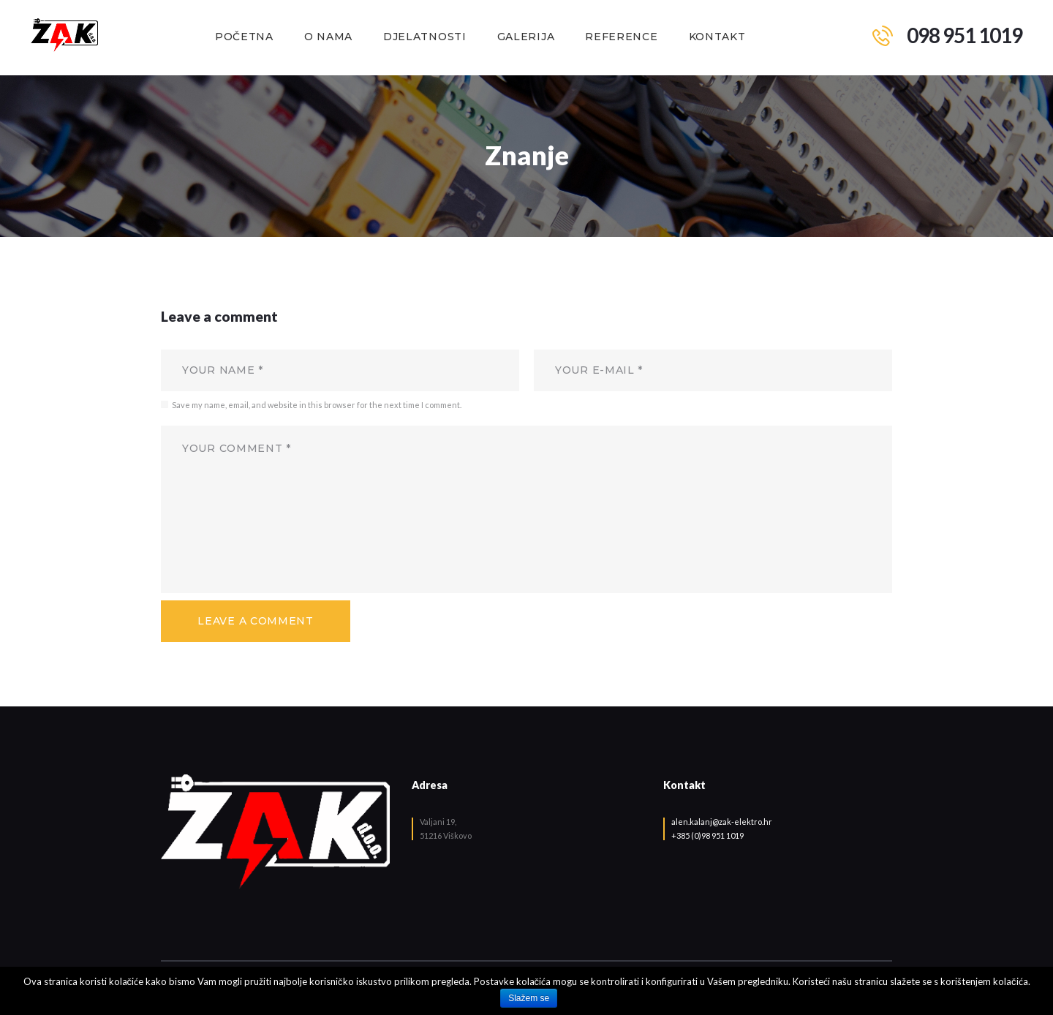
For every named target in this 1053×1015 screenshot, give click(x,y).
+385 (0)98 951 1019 (707, 835)
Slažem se (528, 998)
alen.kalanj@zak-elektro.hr (721, 821)
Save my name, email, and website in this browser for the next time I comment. (316, 405)
